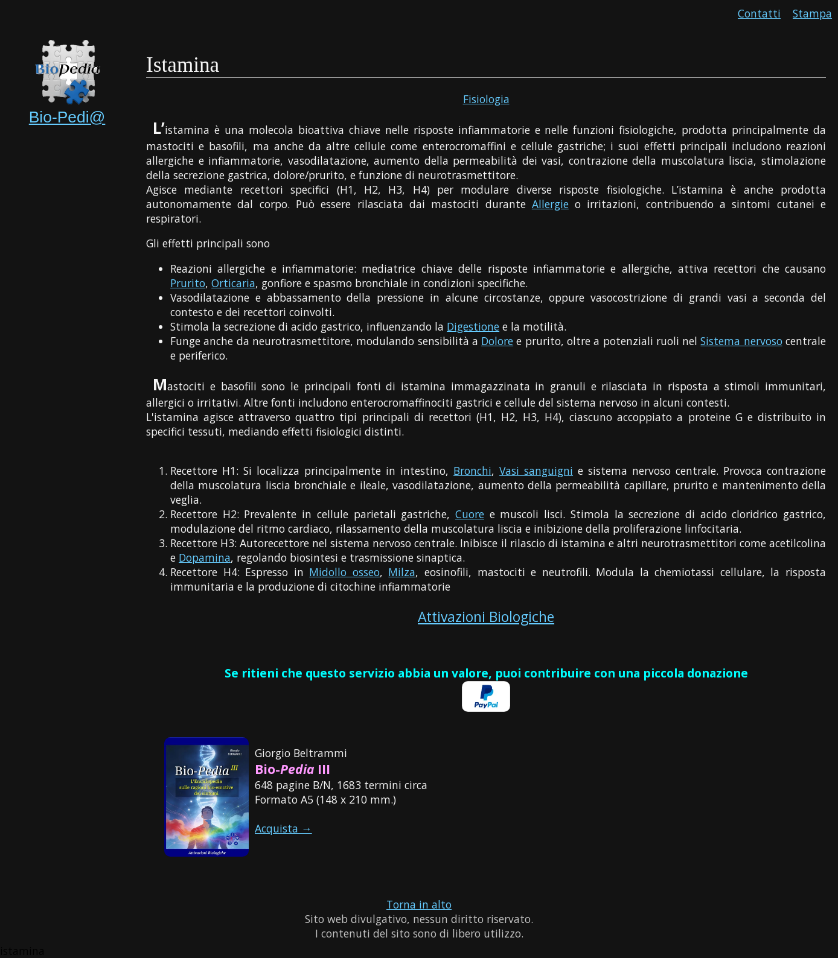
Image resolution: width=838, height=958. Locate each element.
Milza (401, 572)
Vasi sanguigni (536, 470)
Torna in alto (419, 904)
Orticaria (233, 283)
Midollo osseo (344, 572)
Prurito (187, 283)
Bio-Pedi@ (67, 117)
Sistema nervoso (741, 341)
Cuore (469, 514)
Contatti (759, 13)
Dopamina (205, 557)
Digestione (473, 326)
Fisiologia (486, 99)
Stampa (812, 13)
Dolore (497, 341)
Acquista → (283, 828)
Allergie (550, 204)
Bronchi (472, 470)
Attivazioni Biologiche (486, 616)
